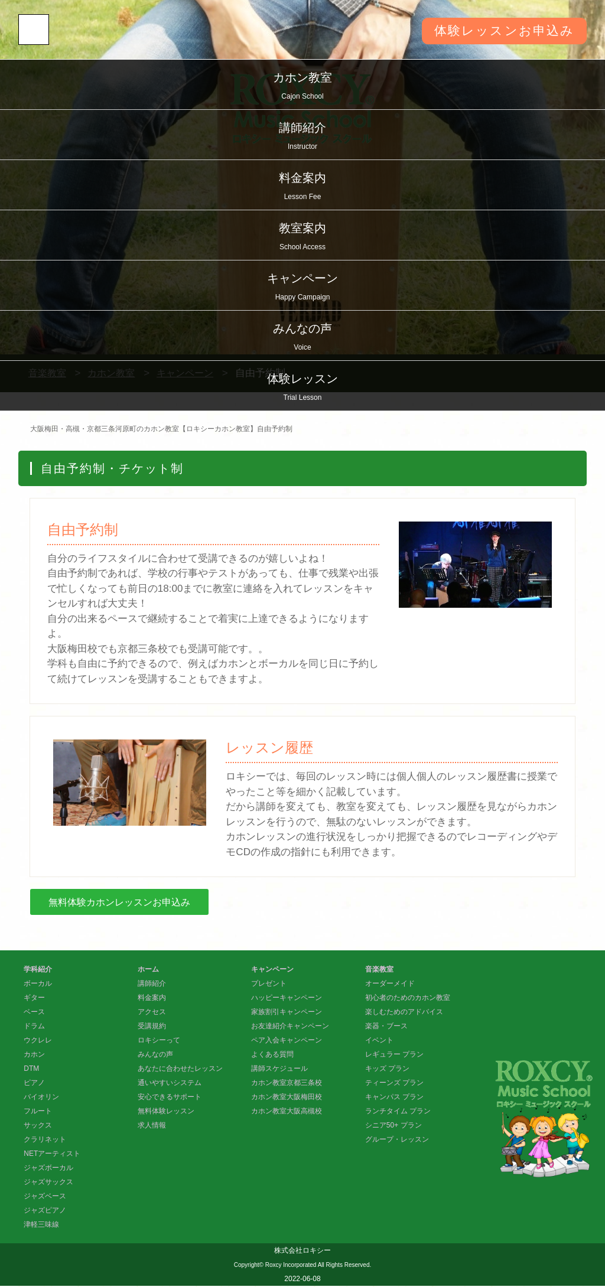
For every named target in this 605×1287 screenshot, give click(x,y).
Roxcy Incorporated (291, 1266)
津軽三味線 (41, 1225)
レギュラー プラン (394, 1055)
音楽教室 (379, 970)
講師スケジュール (279, 1070)
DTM (31, 1070)
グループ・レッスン (397, 1140)
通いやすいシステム (169, 1084)
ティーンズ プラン (394, 1084)
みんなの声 (302, 338)
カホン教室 (302, 87)
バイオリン (41, 1098)
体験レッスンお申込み (501, 31)
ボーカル (38, 984)
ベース (34, 1013)
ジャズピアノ (45, 1211)
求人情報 (152, 1126)
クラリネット (45, 1140)
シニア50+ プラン (393, 1126)
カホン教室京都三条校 (286, 1084)
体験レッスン (302, 388)
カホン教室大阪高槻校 (286, 1112)
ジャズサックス (48, 1183)
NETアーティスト (52, 1155)
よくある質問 (272, 1055)
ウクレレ (38, 1041)
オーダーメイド (390, 984)
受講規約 (152, 1027)
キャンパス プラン (394, 1098)
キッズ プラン (387, 1070)
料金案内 (302, 187)
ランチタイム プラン (398, 1112)
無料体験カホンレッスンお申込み (123, 902)
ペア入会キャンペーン (286, 1041)
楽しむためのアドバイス (404, 1013)
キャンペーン (302, 288)
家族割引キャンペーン (286, 1013)
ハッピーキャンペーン (286, 999)
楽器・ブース (386, 1027)
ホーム (148, 970)
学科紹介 (38, 970)
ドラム (34, 1027)
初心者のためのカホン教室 (407, 999)
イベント (379, 1041)
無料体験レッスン (166, 1112)
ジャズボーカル (48, 1169)
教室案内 (302, 237)
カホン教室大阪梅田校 (286, 1098)
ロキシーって (159, 1041)
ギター (34, 999)
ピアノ (34, 1084)
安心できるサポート (169, 1098)
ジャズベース (45, 1197)
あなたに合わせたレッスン (180, 1070)
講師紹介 (302, 137)
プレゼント (269, 984)
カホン (34, 1055)
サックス (38, 1126)
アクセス (152, 1013)
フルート (38, 1112)
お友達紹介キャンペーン (290, 1027)
